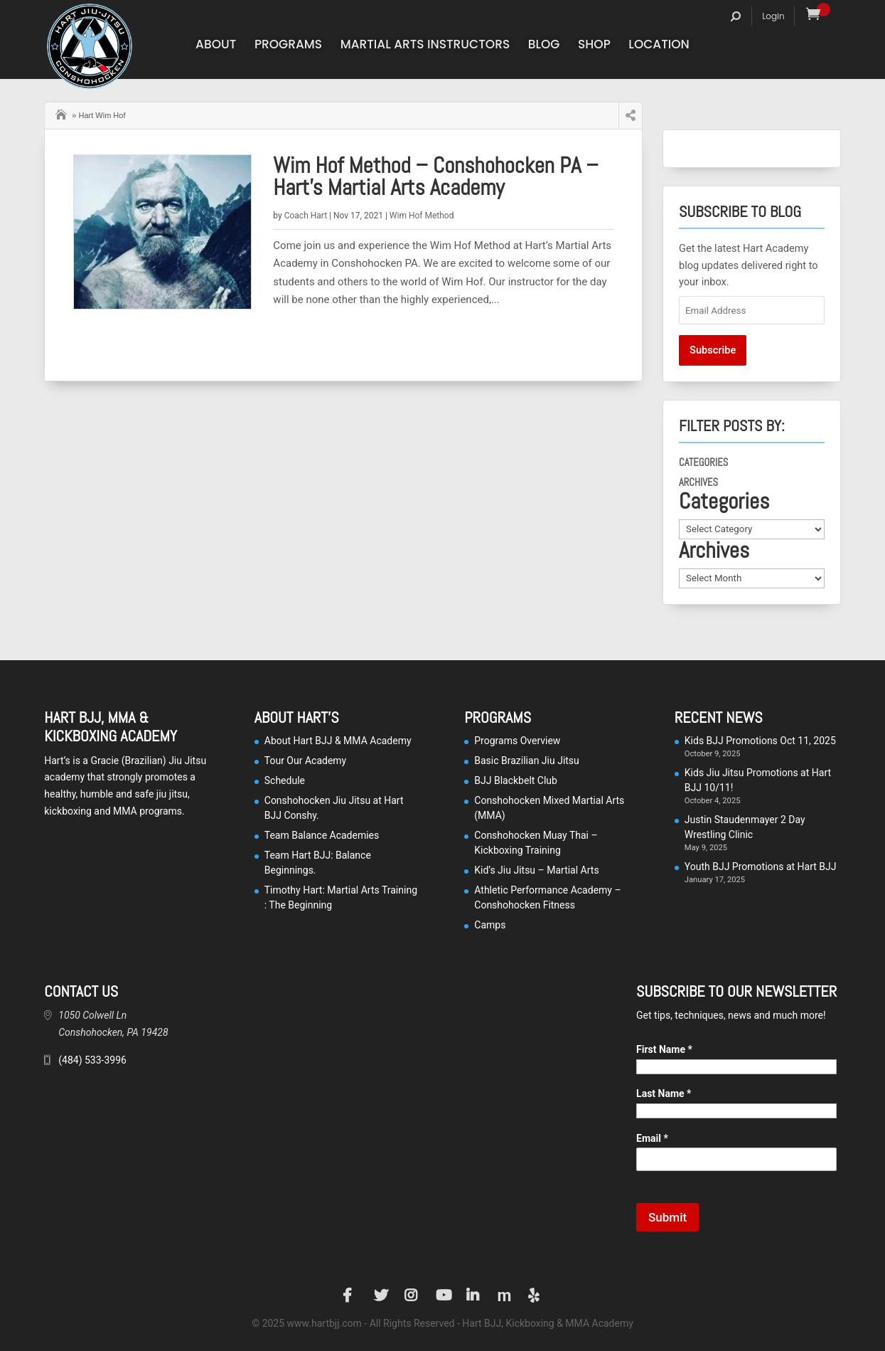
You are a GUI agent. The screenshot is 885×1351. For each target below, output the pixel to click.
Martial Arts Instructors (425, 46)
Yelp (535, 1295)
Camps (489, 925)
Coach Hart (305, 216)
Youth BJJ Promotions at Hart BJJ (761, 866)
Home (62, 113)
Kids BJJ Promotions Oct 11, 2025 (760, 740)
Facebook (350, 1295)
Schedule (284, 780)
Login (773, 16)
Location (659, 46)
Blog (544, 46)
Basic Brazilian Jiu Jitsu (526, 760)
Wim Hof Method (422, 216)
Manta (504, 1295)
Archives (698, 482)
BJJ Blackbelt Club (515, 780)
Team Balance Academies (322, 835)
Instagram (411, 1295)
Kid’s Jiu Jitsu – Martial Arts (536, 870)
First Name (664, 1049)
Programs (288, 46)
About (215, 46)
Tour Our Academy (305, 760)
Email (652, 1138)
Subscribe (713, 350)
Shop (594, 46)
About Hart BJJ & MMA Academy (338, 740)
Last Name (663, 1093)
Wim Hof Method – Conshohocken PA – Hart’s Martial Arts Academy (435, 176)
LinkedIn (473, 1295)
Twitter (381, 1295)
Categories (703, 462)
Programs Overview (517, 740)
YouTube (443, 1295)
